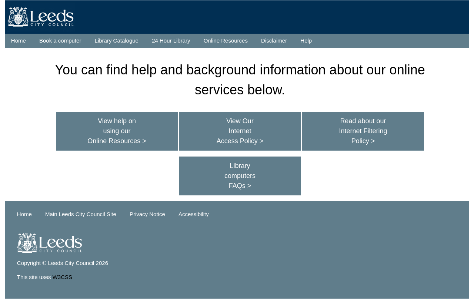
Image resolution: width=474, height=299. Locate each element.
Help (306, 40)
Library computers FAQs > (240, 175)
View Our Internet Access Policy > (240, 131)
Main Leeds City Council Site (80, 214)
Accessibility (193, 214)
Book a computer (60, 40)
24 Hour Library (171, 40)
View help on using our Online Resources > (116, 131)
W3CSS (62, 277)
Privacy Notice (147, 214)
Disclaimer (274, 40)
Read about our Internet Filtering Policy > (363, 131)
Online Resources (226, 40)
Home (18, 40)
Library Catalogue (116, 40)
